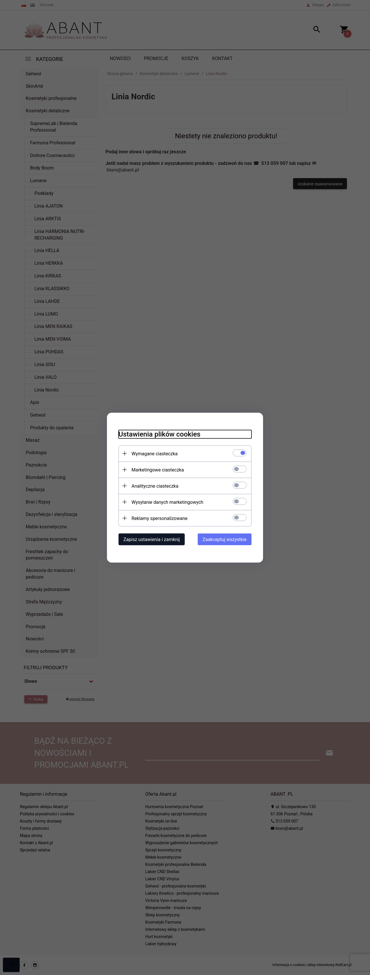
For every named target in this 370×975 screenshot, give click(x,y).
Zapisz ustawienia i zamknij (151, 539)
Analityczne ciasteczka (155, 486)
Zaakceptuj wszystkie (225, 539)
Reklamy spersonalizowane (159, 518)
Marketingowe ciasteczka (158, 469)
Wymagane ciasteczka (155, 453)
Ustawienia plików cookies (159, 434)
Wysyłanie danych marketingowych (167, 502)
